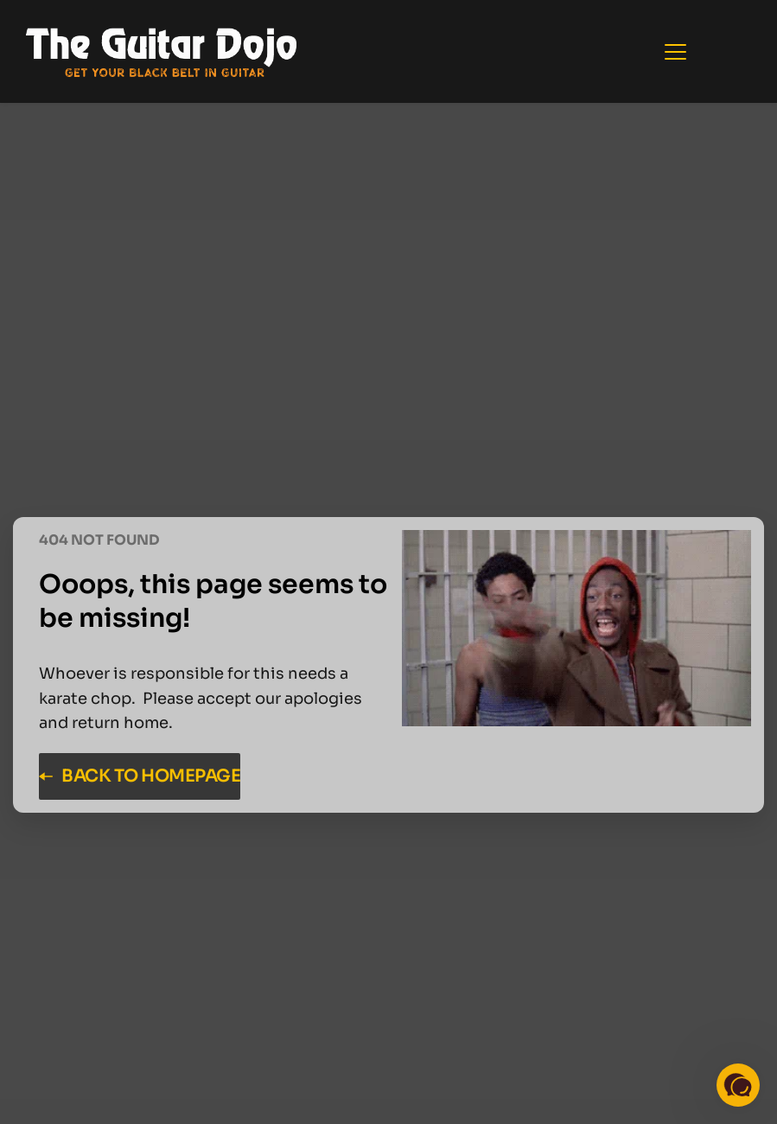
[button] (675, 51)
